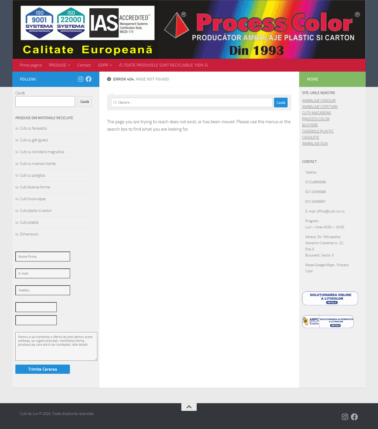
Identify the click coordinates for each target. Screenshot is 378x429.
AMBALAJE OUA (315, 143)
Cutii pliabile (29, 222)
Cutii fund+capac (33, 199)
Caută (20, 93)
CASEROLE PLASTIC (318, 131)
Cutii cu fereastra (33, 128)
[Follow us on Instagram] (80, 79)
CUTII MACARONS (316, 113)
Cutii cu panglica (32, 175)
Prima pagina (31, 65)
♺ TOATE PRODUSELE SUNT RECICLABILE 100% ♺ (163, 65)
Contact (84, 65)
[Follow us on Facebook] (89, 79)
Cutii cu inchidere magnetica (42, 152)
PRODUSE (57, 65)
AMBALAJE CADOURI (319, 100)
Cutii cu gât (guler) (34, 140)
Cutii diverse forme (35, 187)
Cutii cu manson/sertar (38, 163)
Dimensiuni (29, 234)
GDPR (103, 65)
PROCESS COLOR (316, 119)
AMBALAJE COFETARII (320, 107)
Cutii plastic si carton (36, 210)
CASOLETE (310, 137)
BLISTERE (310, 125)
